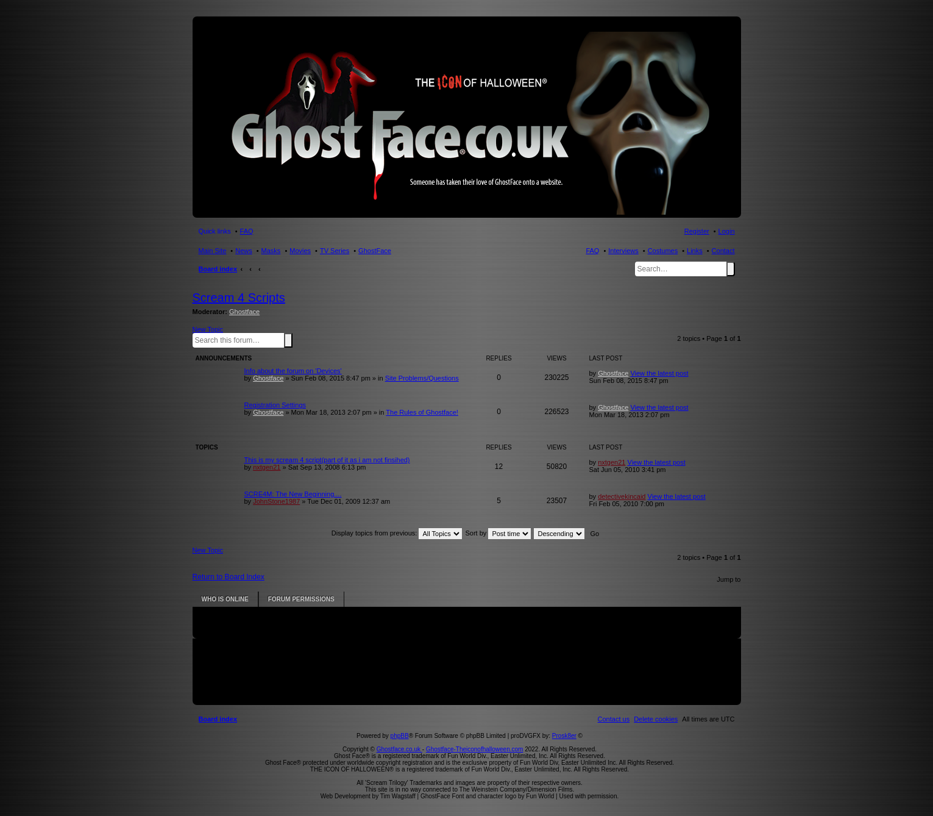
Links (695, 250)
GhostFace (374, 250)
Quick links (215, 231)
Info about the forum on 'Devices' (293, 370)
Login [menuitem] (726, 231)
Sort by (498, 533)
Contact (723, 250)
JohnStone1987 (276, 501)
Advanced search (295, 339)
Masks (271, 250)
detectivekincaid (621, 496)
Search (730, 269)
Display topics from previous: (397, 533)
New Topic (208, 329)
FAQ (592, 250)
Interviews (623, 250)
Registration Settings (275, 405)
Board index (218, 269)
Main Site (213, 250)
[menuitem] (656, 719)
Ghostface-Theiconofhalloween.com (474, 749)
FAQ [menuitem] (247, 231)
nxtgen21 (266, 467)
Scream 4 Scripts (239, 297)
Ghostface (244, 311)
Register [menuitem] (696, 231)
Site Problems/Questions (422, 378)
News (243, 250)
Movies (300, 250)
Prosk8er (564, 735)
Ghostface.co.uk (399, 749)
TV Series (334, 250)
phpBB (400, 735)
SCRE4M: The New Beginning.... (293, 494)
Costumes (663, 250)
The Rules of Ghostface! (422, 412)
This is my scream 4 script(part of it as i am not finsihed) (327, 459)
